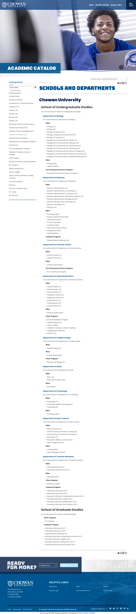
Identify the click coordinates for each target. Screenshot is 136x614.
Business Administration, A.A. (57, 188)
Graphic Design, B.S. (54, 348)
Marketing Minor (53, 233)
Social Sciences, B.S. (54, 306)
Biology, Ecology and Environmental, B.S (61, 135)
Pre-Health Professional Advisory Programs (62, 173)
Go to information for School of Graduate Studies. (59, 514)
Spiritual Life (13, 117)
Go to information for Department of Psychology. (60, 394)
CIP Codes (12, 192)
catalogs (45, 613)
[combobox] (109, 79)
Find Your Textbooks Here (18, 188)
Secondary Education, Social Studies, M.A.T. (62, 504)
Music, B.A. (51, 377)
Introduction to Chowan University (21, 103)
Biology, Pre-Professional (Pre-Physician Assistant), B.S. (67, 154)
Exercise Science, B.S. (54, 429)
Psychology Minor (53, 414)
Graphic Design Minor (54, 355)
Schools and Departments (18, 134)
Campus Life (13, 110)
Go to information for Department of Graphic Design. (62, 341)
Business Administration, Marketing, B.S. (61, 202)
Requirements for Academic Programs (22, 141)
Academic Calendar (15, 100)
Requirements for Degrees (18, 138)
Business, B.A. (52, 207)
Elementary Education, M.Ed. (57, 493)
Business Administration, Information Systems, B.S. (65, 196)
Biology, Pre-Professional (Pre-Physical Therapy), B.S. (66, 151)
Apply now (69, 565)
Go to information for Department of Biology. (59, 119)
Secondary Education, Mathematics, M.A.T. (62, 501)
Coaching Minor (52, 449)
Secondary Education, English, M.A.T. (60, 499)
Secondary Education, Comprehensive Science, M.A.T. (65, 496)
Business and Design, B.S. (56, 204)
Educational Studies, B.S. (56, 467)
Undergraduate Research (56, 330)
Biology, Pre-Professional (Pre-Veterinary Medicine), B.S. (67, 156)
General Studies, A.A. (54, 286)
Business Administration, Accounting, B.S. (61, 191)
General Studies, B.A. (54, 289)
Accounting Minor (53, 214)
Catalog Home (14, 96)
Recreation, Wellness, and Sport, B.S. (60, 440)
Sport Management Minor (56, 452)
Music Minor (51, 387)
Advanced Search (15, 93)
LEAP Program (14, 158)
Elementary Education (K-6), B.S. (58, 470)
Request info (48, 565)
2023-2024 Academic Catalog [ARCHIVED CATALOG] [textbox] (104, 79)
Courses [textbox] (12, 85)
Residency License (53, 484)
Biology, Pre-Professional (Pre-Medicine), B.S (63, 143)
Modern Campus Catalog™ (86, 613)
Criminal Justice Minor (55, 265)
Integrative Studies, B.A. (55, 295)
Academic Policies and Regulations (21, 131)
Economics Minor (53, 225)
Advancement (107, 590)
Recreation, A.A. (52, 437)
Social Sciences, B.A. (54, 303)
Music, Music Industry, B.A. (56, 380)
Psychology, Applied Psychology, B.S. (60, 404)
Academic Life (14, 107)
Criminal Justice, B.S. (54, 258)
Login (9, 609)
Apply (91, 5)
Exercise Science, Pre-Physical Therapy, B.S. (62, 434)
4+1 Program (13, 165)
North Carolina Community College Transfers (21, 176)
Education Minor (53, 477)
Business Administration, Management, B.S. (62, 199)
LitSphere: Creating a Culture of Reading (20, 153)
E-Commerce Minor (54, 222)
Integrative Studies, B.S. (55, 297)
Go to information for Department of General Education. (63, 280)
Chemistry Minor (53, 166)
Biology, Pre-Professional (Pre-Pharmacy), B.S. (63, 148)
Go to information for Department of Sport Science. (61, 422)
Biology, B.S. (51, 129)
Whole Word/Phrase (15, 90)
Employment (17, 609)
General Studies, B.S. (54, 292)
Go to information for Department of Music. (58, 370)
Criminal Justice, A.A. (54, 255)
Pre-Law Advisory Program (56, 272)
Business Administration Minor (58, 217)
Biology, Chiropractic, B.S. (56, 132)
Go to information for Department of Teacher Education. (63, 460)
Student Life (13, 114)
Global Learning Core (16, 168)
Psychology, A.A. (53, 401)
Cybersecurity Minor (54, 219)
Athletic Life (13, 121)
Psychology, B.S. (53, 407)
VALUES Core (13, 145)
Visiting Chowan (102, 5)
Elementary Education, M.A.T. (57, 491)
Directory (12, 185)
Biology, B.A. (51, 126)
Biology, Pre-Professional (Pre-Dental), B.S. (62, 140)
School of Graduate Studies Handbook (22, 161)
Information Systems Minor (57, 228)
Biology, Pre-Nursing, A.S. (56, 137)
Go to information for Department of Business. (59, 181)
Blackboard (53, 586)
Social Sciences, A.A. (54, 300)
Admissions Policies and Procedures (21, 124)
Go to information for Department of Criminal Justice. (62, 248)
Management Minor (54, 230)
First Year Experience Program (19, 148)
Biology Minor (52, 163)
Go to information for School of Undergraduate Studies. (61, 112)
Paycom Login (54, 590)
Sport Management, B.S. (55, 442)
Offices (105, 586)
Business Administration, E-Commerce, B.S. (62, 193)
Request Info (116, 5)
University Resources (83, 590)
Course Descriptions (16, 181)
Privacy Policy (27, 609)
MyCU (78, 586)
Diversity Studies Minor (55, 313)
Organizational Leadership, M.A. (58, 240)
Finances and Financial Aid (18, 128)
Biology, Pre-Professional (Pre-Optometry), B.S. (64, 145)
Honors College (14, 172)
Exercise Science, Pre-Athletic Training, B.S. (62, 431)
